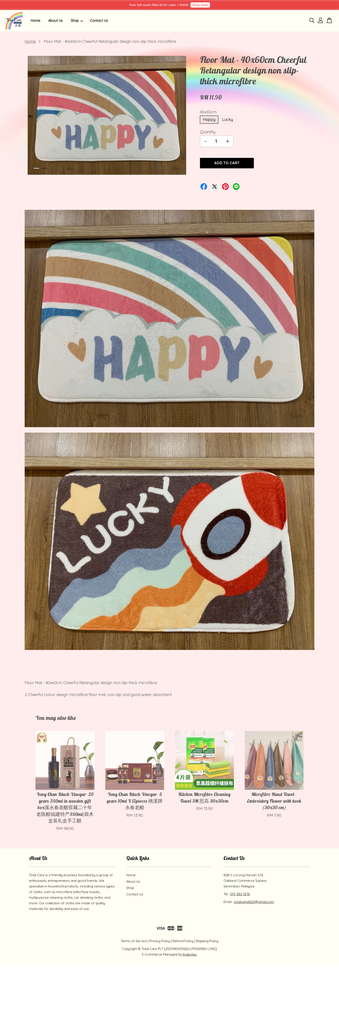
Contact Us (99, 20)
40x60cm (208, 111)
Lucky (227, 119)
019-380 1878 (240, 894)
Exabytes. (190, 954)
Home (35, 20)
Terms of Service (134, 941)
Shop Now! (200, 5)
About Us (55, 20)
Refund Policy (183, 941)
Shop (77, 20)
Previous (30, 116)
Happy (209, 119)
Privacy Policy (159, 941)
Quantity (207, 131)
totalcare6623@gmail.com (254, 902)
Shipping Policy (207, 941)
